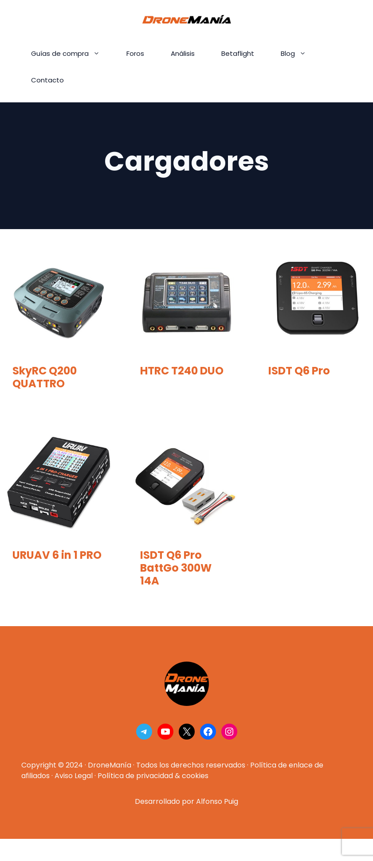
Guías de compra (72, 53)
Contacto (47, 80)
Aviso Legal (74, 776)
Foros (135, 53)
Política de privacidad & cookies (153, 776)
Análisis (183, 53)
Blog (300, 53)
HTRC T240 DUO (182, 370)
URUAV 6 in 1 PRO (57, 555)
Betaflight (237, 53)
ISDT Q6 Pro (299, 370)
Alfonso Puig (217, 801)
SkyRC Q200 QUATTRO (44, 377)
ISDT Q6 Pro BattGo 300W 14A (176, 568)
